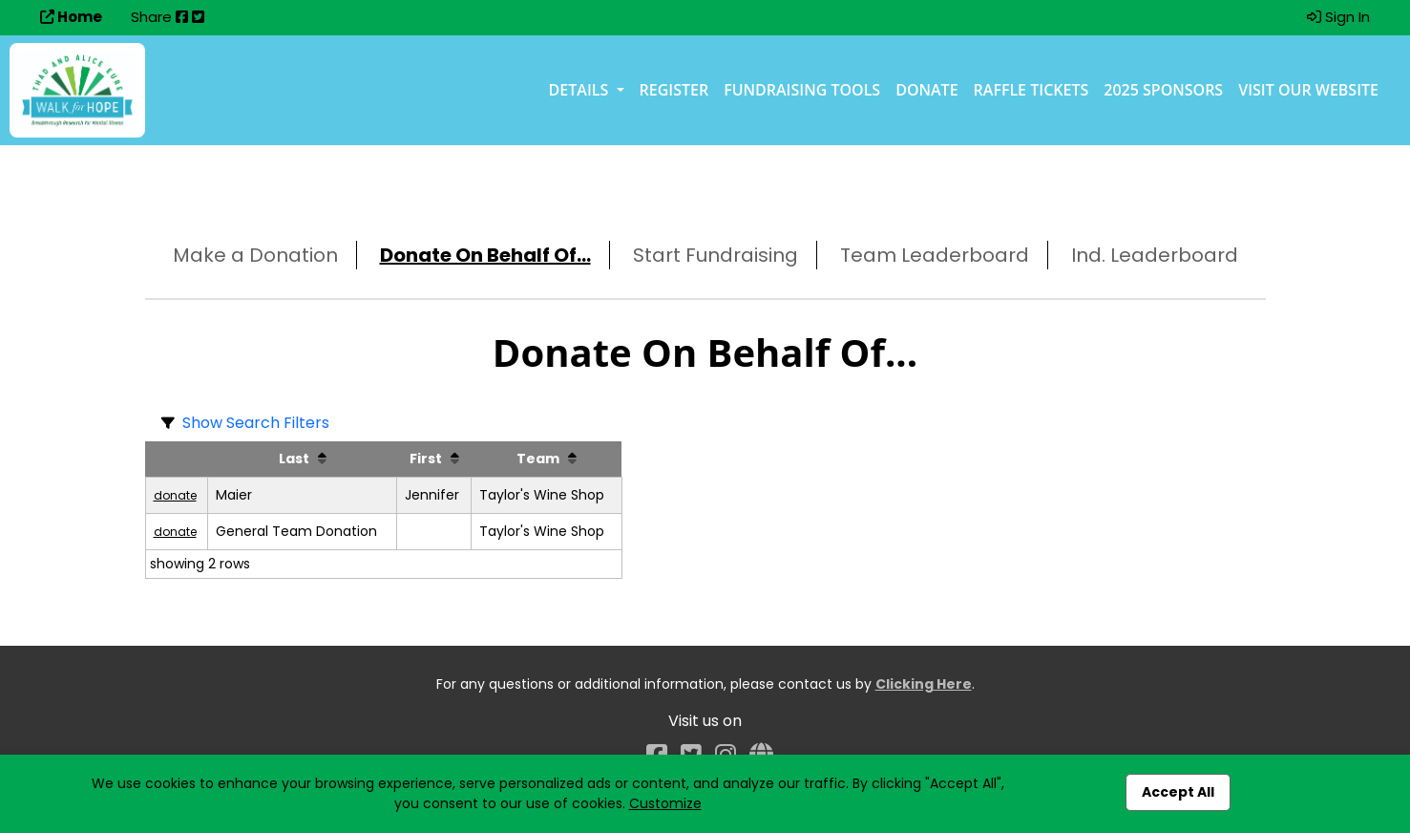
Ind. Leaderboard (1154, 255)
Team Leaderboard (934, 255)
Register (674, 89)
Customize (665, 803)
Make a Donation (255, 255)
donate (175, 495)
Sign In (1338, 17)
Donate (926, 89)
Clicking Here (923, 684)
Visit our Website (1308, 89)
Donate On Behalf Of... (485, 255)
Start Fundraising (715, 255)
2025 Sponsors (1163, 89)
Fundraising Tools (802, 89)
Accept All (1178, 791)
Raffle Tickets (1031, 89)
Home (71, 17)
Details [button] (581, 89)
